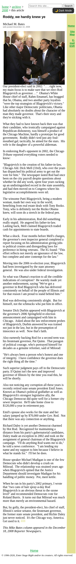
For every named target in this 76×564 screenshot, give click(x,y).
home (5, 6)
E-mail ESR (72, 43)
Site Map (72, 33)
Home (34, 550)
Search (69, 5)
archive (16, 6)
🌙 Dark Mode (63, 10)
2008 (5, 10)
